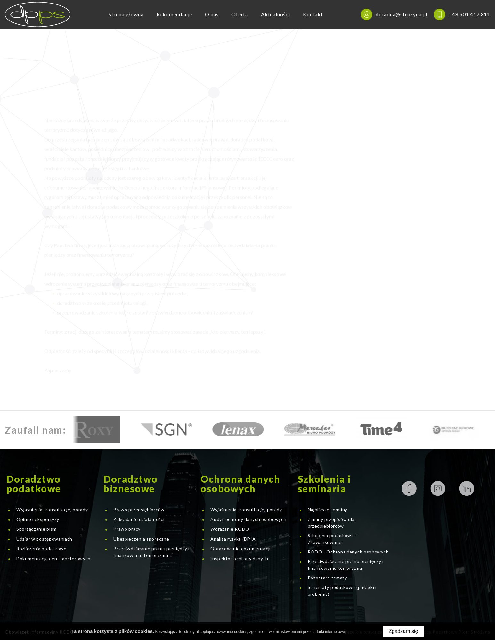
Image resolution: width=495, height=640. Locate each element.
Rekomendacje (174, 14)
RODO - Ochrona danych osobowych (348, 551)
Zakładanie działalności (138, 519)
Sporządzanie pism (36, 529)
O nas (212, 14)
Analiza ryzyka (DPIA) (233, 539)
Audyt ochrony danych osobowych (248, 519)
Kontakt (313, 14)
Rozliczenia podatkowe (41, 548)
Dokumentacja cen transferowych (53, 558)
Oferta (239, 14)
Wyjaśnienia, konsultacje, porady (52, 509)
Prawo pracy (127, 529)
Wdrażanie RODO (229, 529)
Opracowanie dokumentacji (240, 548)
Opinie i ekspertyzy (37, 519)
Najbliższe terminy (328, 509)
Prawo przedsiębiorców (139, 509)
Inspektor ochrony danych (239, 558)
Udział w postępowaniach (44, 539)
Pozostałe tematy (327, 577)
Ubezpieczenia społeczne (141, 539)
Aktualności (275, 14)
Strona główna (126, 14)
